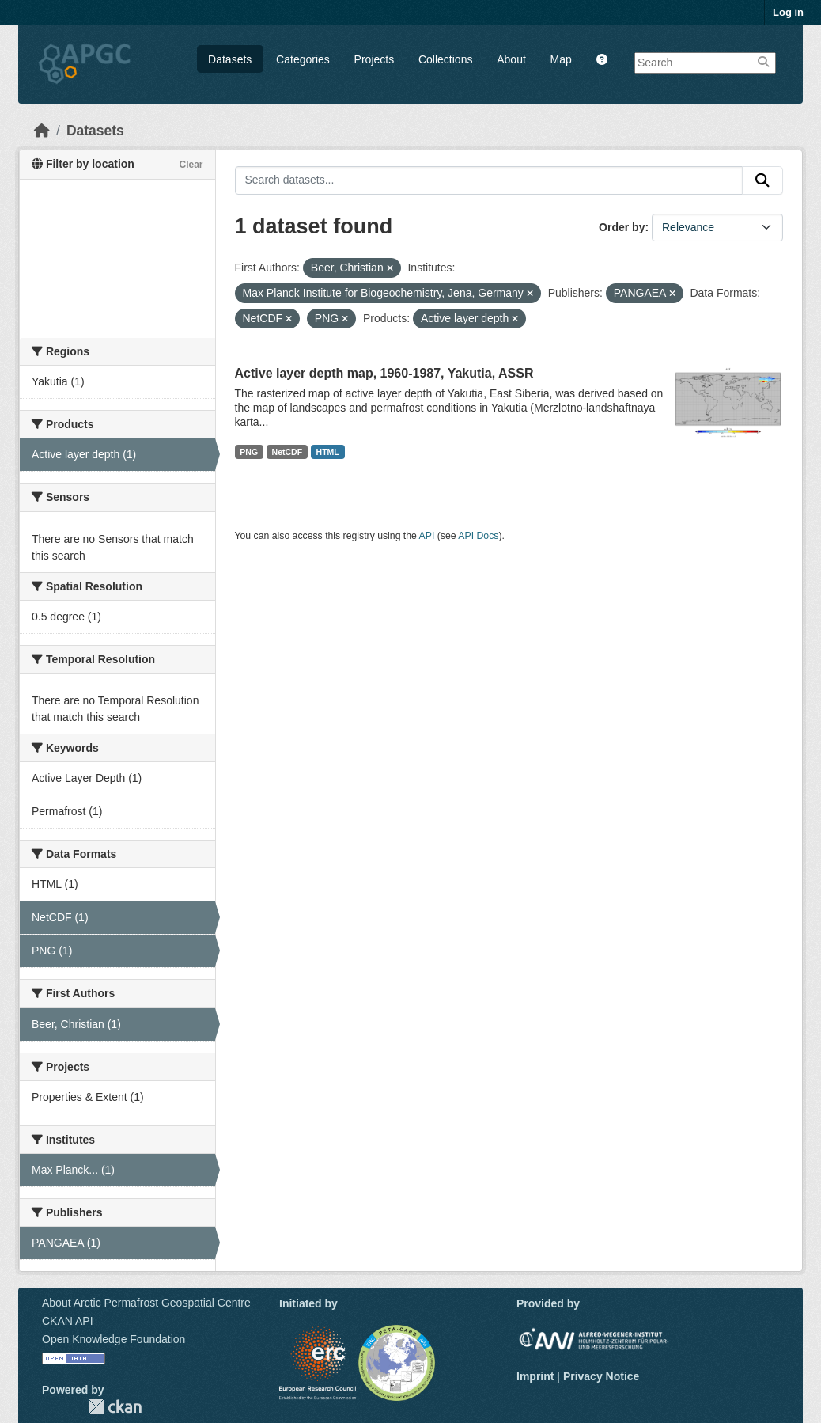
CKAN (115, 1406)
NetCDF (287, 452)
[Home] (42, 131)
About (511, 59)
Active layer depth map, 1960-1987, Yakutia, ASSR (384, 373)
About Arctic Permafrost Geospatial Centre (146, 1302)
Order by (622, 227)
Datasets (230, 59)
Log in (788, 12)
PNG (249, 452)
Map (561, 59)
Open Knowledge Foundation (113, 1339)
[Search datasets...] (489, 180)
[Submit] (762, 180)
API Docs (478, 535)
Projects (374, 59)
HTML (327, 452)
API (427, 535)
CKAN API (67, 1321)
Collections (445, 59)
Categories (303, 59)
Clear (190, 164)
